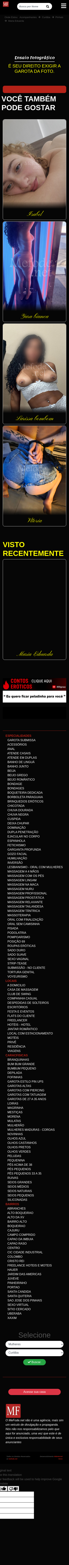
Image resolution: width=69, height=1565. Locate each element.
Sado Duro (15, 950)
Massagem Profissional (26, 893)
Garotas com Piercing (25, 1090)
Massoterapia (18, 915)
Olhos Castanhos (21, 1142)
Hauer (12, 1269)
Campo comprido (20, 1234)
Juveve (12, 1278)
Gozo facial (16, 854)
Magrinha (14, 1107)
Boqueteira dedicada (24, 792)
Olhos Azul (16, 1138)
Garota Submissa (21, 740)
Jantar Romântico (22, 1029)
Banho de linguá (20, 762)
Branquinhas (17, 1059)
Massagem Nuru (20, 889)
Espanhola (15, 840)
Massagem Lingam (21, 880)
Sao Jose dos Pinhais (24, 1300)
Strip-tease (16, 963)
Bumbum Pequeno (21, 1068)
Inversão (14, 862)
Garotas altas (18, 1086)
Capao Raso (16, 1243)
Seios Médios (17, 1186)
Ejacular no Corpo (23, 836)
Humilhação (16, 858)
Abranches (16, 1208)
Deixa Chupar (17, 823)
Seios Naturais (19, 1191)
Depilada (14, 1072)
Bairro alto (16, 1221)
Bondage (14, 784)
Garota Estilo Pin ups (24, 1081)
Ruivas (12, 1177)
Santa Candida (18, 1291)
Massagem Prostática (25, 897)
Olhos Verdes (18, 1151)
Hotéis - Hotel (18, 1024)
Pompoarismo (18, 937)
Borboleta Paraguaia (24, 797)
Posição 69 (15, 941)
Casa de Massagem (22, 989)
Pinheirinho (16, 1283)
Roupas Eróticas (21, 945)
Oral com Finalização (24, 919)
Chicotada (15, 805)
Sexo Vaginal (17, 959)
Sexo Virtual (17, 1304)
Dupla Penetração (22, 832)
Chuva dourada (19, 810)
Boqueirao (15, 1226)
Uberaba (14, 1313)
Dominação (16, 827)
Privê (11, 1042)
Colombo (14, 1256)
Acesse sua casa (34, 1391)
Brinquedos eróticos (24, 801)
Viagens (13, 1051)
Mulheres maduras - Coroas (30, 1129)
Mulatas (13, 1121)
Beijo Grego (17, 775)
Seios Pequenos (20, 1195)
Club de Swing (18, 994)
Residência (15, 1046)
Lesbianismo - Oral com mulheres (34, 867)
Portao (13, 1287)
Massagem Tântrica (23, 910)
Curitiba (46, 17)
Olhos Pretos (18, 1147)
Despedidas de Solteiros (27, 1002)
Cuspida (13, 819)
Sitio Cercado (18, 1309)
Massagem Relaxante (24, 902)
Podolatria (16, 932)
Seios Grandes (19, 1182)
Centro (13, 1247)
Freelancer (16, 1020)
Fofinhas (14, 1077)
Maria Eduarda (16, 21)
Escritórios (17, 1007)
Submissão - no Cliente (25, 967)
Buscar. (34, 1362)
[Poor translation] (13, 1489)
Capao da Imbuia (19, 1239)
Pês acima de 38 (19, 1164)
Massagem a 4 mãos (22, 871)
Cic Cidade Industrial (24, 1252)
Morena (13, 1116)
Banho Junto (17, 766)
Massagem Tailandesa (24, 906)
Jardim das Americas (23, 1274)
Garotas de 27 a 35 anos (26, 1099)
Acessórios (16, 744)
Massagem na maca (22, 884)
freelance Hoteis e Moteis (29, 1265)
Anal (10, 748)
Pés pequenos (18, 1169)
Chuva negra (17, 814)
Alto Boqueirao (19, 1212)
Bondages (15, 788)
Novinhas (14, 1134)
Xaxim (11, 1318)
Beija (11, 770)
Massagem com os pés (25, 875)
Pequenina (15, 1160)
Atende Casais (18, 753)
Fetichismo (16, 845)
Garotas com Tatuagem (26, 1094)
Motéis (12, 1037)
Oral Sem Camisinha (23, 924)
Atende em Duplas (21, 757)
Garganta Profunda (23, 849)
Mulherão (15, 1125)
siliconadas (16, 1199)
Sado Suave (16, 954)
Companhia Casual (22, 998)
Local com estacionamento (29, 1033)
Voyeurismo (16, 976)
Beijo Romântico (20, 779)
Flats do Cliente (20, 1015)
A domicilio (15, 985)
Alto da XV (15, 1217)
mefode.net (12, 1459)
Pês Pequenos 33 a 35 (23, 1173)
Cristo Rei (15, 1261)
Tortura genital (20, 972)
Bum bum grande (20, 1064)
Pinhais (59, 17)
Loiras (12, 1103)
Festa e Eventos (20, 1011)
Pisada (12, 928)
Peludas (13, 1156)
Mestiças (14, 1112)
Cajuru (12, 1230)
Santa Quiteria (19, 1296)
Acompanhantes (28, 17)
